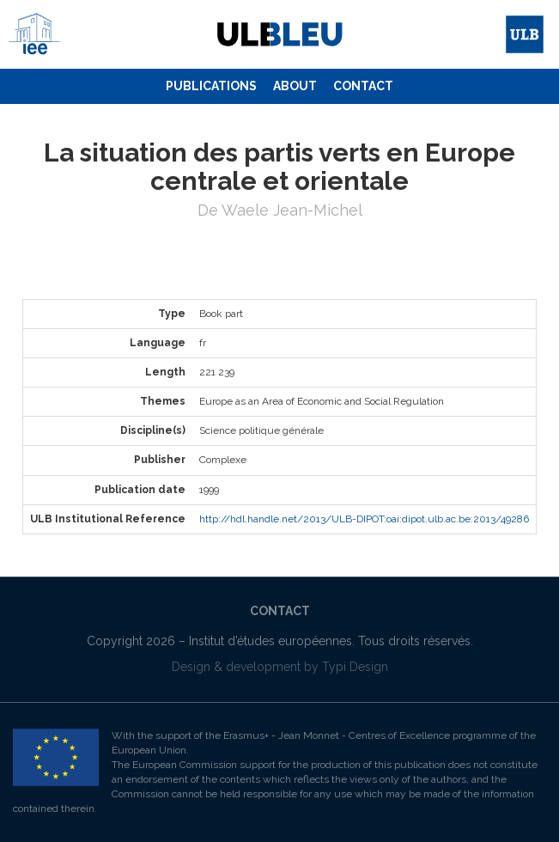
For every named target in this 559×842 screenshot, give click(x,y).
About (295, 86)
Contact (363, 86)
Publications (211, 86)
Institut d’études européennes (270, 641)
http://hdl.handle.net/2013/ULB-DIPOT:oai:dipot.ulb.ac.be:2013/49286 (364, 519)
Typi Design (355, 667)
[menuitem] (211, 86)
